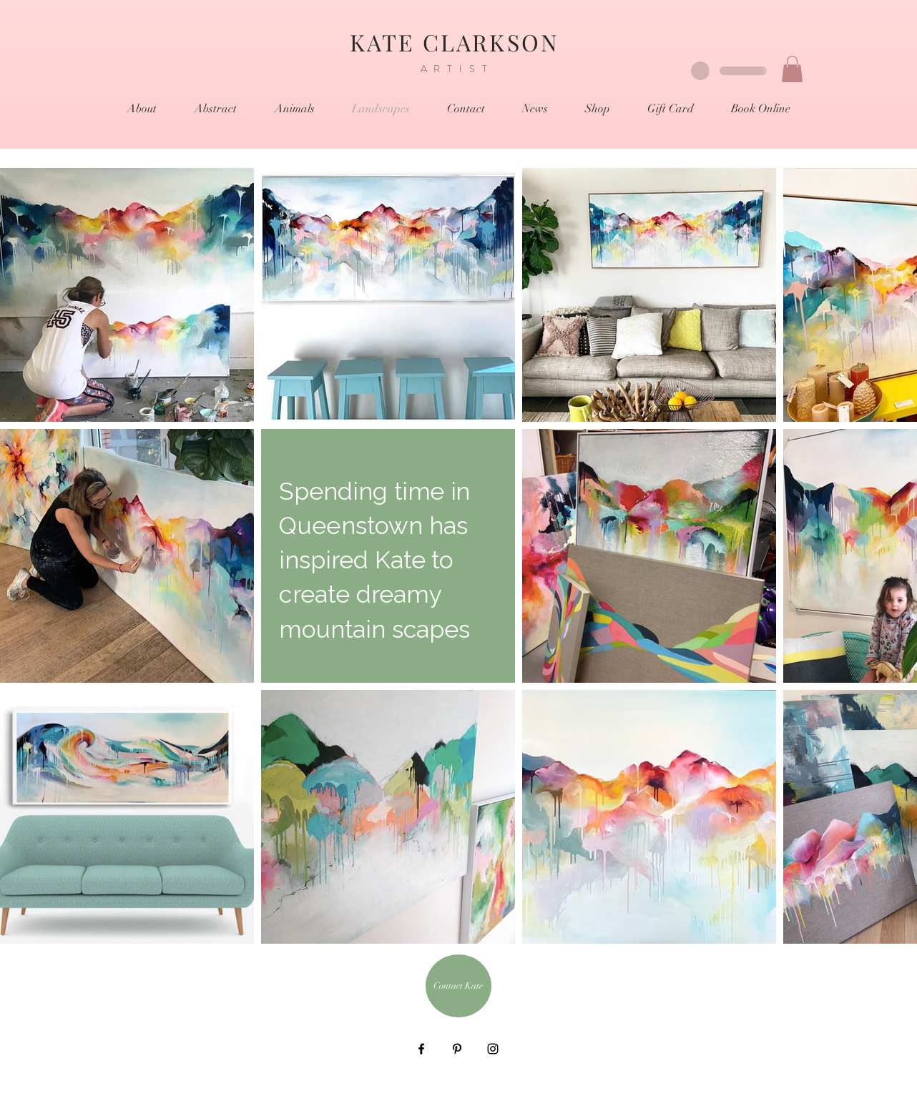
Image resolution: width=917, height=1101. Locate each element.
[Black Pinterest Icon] (457, 1049)
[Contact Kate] (458, 985)
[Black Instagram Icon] (493, 1049)
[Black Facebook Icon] (421, 1049)
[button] (792, 69)
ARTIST (457, 68)
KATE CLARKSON (459, 41)
